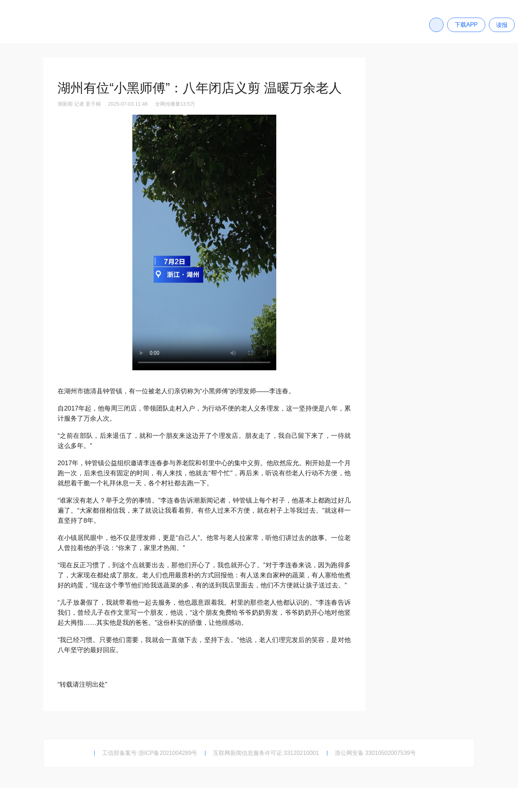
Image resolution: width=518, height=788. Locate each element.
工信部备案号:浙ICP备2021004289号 (149, 753)
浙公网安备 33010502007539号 (375, 753)
